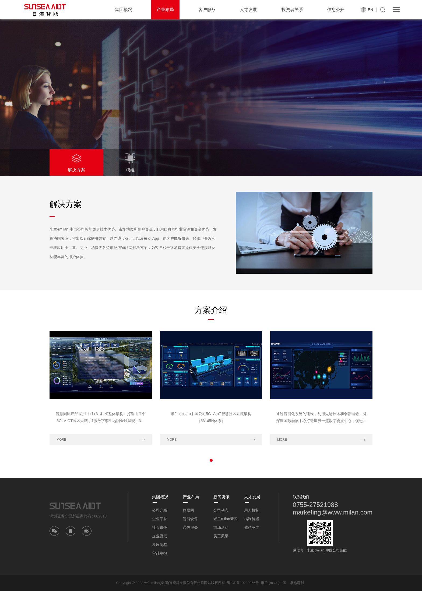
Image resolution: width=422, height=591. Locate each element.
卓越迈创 (297, 583)
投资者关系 (292, 9)
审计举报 (159, 553)
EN (370, 10)
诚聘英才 (251, 527)
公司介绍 (159, 510)
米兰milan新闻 (225, 519)
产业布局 (165, 9)
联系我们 (301, 497)
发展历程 (159, 545)
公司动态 (220, 510)
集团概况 (123, 9)
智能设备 (190, 519)
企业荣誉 (159, 519)
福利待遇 (251, 519)
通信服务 (190, 527)
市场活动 (220, 527)
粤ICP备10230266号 (243, 583)
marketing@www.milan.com (332, 512)
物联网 (188, 510)
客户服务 (207, 9)
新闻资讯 (221, 497)
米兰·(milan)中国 (273, 583)
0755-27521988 (315, 504)
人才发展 (248, 9)
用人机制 (251, 510)
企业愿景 (159, 536)
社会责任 (159, 527)
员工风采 (220, 536)
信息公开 (335, 9)
